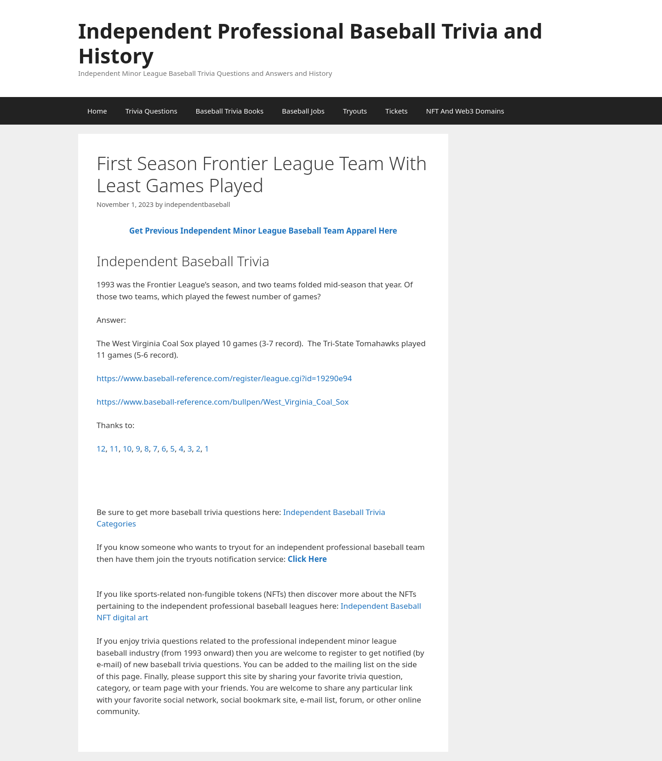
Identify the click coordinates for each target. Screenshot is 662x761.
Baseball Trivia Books (230, 110)
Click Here (307, 559)
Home (97, 110)
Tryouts (355, 110)
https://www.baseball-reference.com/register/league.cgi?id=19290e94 (224, 378)
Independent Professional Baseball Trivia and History (310, 43)
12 (101, 448)
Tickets (396, 110)
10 (127, 448)
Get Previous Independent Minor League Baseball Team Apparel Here (263, 230)
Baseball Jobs (303, 110)
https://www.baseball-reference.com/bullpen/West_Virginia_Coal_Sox (222, 401)
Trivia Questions (151, 110)
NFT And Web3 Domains (465, 110)
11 (113, 448)
